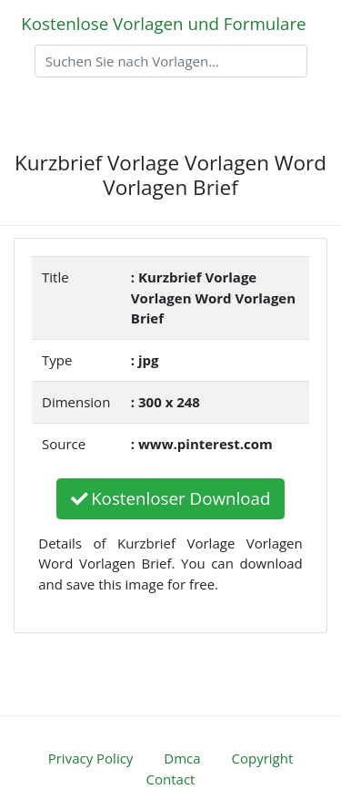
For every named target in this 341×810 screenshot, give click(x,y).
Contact (171, 779)
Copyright (263, 758)
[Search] (171, 61)
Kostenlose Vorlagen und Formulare (163, 23)
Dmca (182, 758)
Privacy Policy (91, 758)
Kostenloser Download (171, 498)
